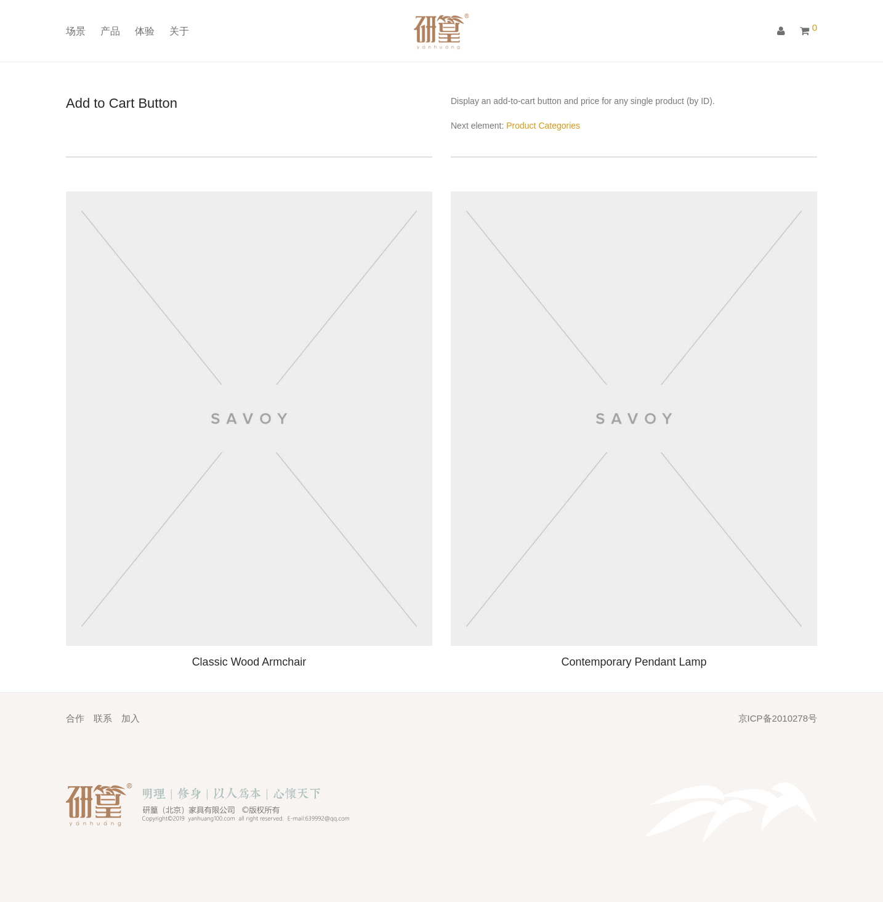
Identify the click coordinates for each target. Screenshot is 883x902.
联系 (103, 718)
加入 (130, 718)
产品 (110, 32)
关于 (179, 32)
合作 (75, 718)
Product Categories (543, 126)
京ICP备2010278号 (777, 718)
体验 (145, 32)
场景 (76, 32)
